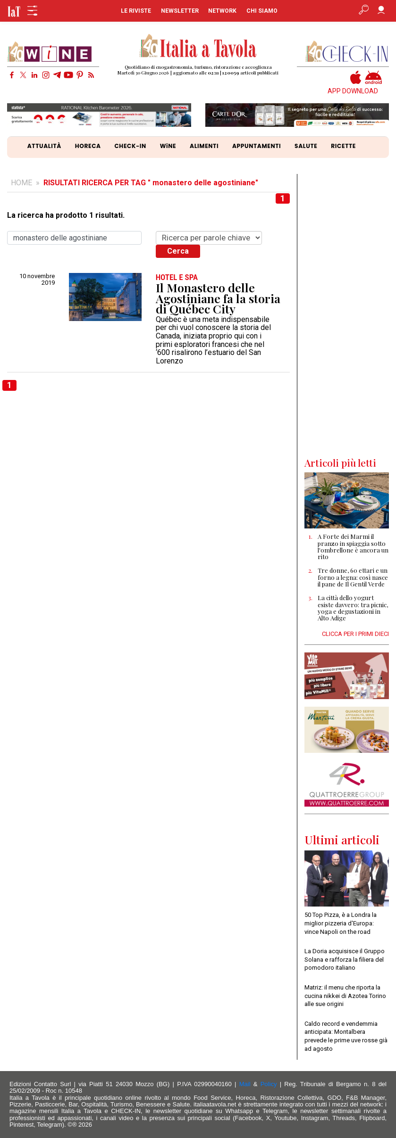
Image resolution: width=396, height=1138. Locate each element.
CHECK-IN (130, 146)
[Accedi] (381, 10)
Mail (245, 1084)
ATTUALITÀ (44, 146)
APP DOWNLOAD (353, 91)
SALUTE (306, 146)
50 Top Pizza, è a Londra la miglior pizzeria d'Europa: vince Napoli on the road (340, 923)
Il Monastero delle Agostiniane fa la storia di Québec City (218, 298)
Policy (269, 1084)
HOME (21, 182)
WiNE (168, 146)
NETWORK (222, 11)
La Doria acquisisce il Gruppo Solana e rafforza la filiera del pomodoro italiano (344, 959)
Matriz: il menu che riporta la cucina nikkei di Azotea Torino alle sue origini (345, 995)
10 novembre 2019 (37, 279)
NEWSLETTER (180, 11)
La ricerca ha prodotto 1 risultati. (66, 215)
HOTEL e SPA (177, 277)
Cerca (178, 251)
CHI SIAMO (262, 11)
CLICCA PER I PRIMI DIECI (355, 633)
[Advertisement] (346, 315)
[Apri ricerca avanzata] (364, 10)
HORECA (88, 146)
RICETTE (343, 146)
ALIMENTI (204, 146)
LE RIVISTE (136, 11)
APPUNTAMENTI (256, 146)
